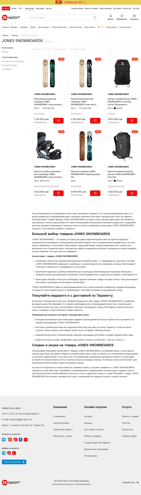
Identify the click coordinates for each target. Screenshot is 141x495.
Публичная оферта (62, 429)
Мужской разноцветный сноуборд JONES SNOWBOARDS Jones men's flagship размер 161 (83, 102)
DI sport (6, 8)
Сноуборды (6, 69)
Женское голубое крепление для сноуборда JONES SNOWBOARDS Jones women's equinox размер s (48, 174)
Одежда (23, 27)
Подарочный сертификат (97, 442)
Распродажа (111, 27)
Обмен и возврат (92, 436)
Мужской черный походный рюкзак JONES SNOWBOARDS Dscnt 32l (121, 174)
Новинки (5, 27)
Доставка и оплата (94, 429)
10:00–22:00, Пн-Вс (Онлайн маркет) (20, 413)
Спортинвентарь (59, 27)
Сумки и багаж (75, 27)
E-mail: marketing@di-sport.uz (17, 419)
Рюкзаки (5, 52)
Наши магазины (106, 8)
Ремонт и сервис (91, 8)
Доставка (117, 8)
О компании (59, 416)
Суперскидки (125, 27)
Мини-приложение (14, 462)
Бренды (14, 27)
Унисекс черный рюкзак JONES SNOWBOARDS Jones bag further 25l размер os (122, 102)
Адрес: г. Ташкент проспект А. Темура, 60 (23, 425)
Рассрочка (126, 8)
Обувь (32, 27)
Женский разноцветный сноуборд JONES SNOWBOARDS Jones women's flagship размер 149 (48, 102)
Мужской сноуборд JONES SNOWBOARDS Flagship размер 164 (85, 174)
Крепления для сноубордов (13, 61)
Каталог (88, 416)
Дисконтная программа (96, 449)
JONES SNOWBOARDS (44, 94)
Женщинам (29, 9)
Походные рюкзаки (9, 65)
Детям (48, 9)
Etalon (13, 8)
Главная (5, 35)
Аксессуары (44, 27)
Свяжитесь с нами (11, 408)
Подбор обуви (77, 8)
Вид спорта (89, 27)
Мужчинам (40, 9)
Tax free (136, 8)
